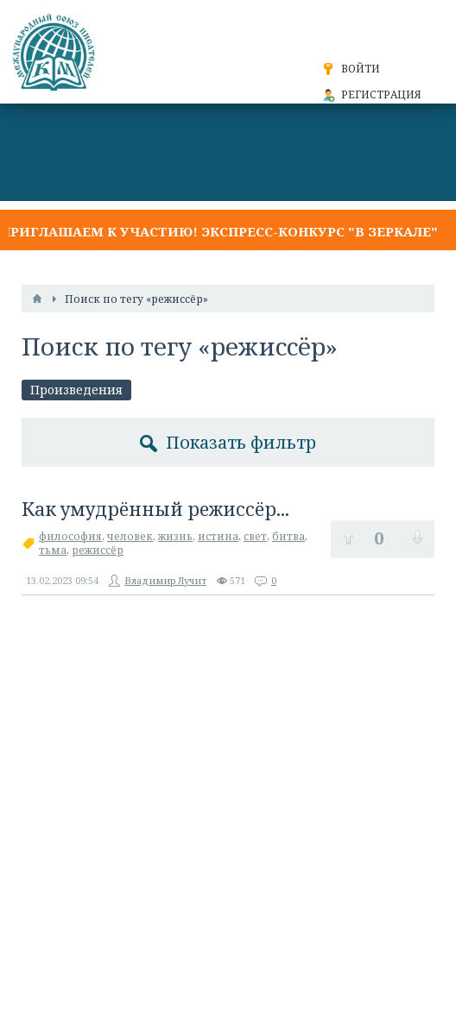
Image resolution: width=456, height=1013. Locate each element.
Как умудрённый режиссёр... (155, 509)
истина (218, 536)
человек (130, 536)
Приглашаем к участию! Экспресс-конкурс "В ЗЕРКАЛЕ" (219, 231)
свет (255, 536)
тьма (52, 550)
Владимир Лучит (165, 580)
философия (70, 536)
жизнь (175, 536)
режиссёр (98, 550)
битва (288, 536)
